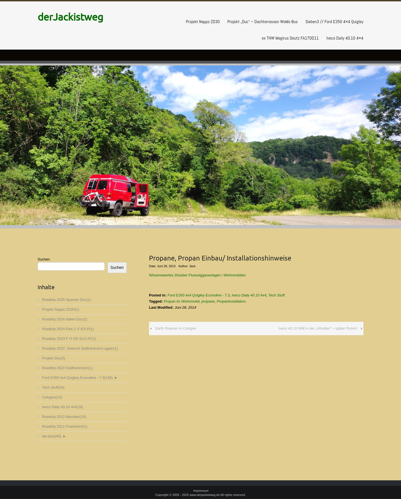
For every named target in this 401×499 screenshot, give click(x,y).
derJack (51, 436)
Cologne (52, 397)
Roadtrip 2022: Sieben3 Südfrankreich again (80, 348)
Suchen (44, 259)
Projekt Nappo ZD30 (203, 22)
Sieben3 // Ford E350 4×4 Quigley (334, 22)
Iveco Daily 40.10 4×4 (344, 38)
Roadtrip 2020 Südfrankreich (67, 368)
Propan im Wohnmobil (181, 301)
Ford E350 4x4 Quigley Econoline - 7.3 (77, 378)
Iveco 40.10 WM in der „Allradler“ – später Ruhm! (317, 328)
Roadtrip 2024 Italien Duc (64, 319)
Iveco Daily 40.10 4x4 (62, 407)
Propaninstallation (231, 301)
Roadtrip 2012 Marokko (64, 417)
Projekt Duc (53, 358)
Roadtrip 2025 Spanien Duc (66, 300)
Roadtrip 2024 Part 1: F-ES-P (68, 329)
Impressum (200, 490)
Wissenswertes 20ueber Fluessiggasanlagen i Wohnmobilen (197, 275)
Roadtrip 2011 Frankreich (64, 426)
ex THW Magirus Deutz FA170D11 (290, 38)
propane (208, 301)
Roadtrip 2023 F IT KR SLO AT (69, 339)
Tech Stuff (53, 387)
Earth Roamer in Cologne (175, 328)
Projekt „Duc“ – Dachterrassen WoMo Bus (262, 22)
